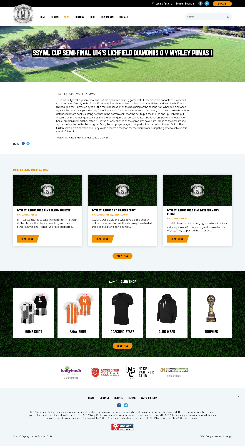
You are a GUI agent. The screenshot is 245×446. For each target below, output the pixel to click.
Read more (27, 239)
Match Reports (120, 215)
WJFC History (149, 397)
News (67, 17)
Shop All (123, 345)
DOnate (222, 4)
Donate (118, 397)
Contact (123, 17)
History (79, 17)
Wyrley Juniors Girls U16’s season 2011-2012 (43, 210)
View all (122, 256)
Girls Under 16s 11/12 (27, 215)
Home (43, 17)
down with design (223, 436)
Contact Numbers (185, 3)
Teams (55, 17)
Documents (107, 17)
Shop (92, 17)
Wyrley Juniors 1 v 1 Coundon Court (113, 210)
